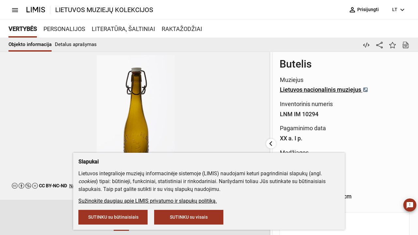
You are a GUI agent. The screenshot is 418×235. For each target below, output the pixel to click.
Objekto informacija (30, 44)
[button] (51, 217)
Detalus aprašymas (76, 44)
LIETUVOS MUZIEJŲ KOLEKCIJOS (104, 10)
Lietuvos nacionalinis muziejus (213, 89)
